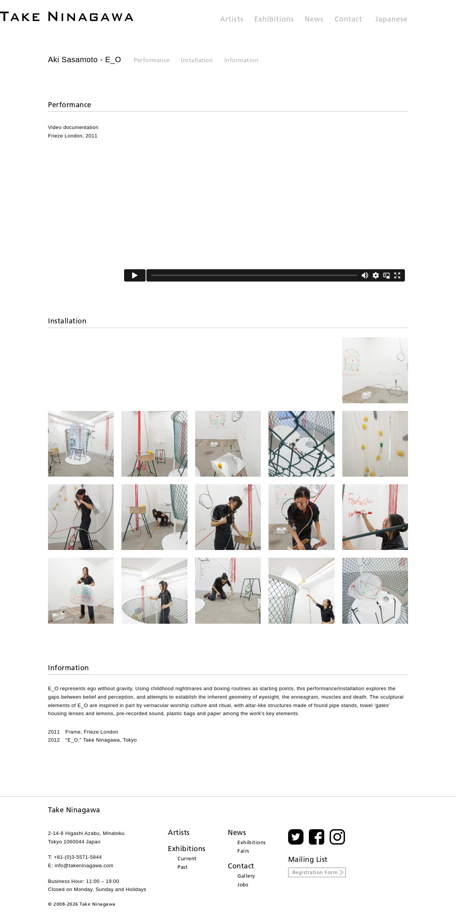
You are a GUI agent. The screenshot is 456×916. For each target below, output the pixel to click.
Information (241, 60)
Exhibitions (274, 19)
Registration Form (315, 872)
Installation (197, 60)
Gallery (246, 876)
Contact (348, 19)
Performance (152, 60)
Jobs (242, 884)
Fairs (243, 851)
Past (182, 867)
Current (187, 858)
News (314, 19)
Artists (231, 19)
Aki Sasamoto (73, 59)
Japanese (391, 19)
